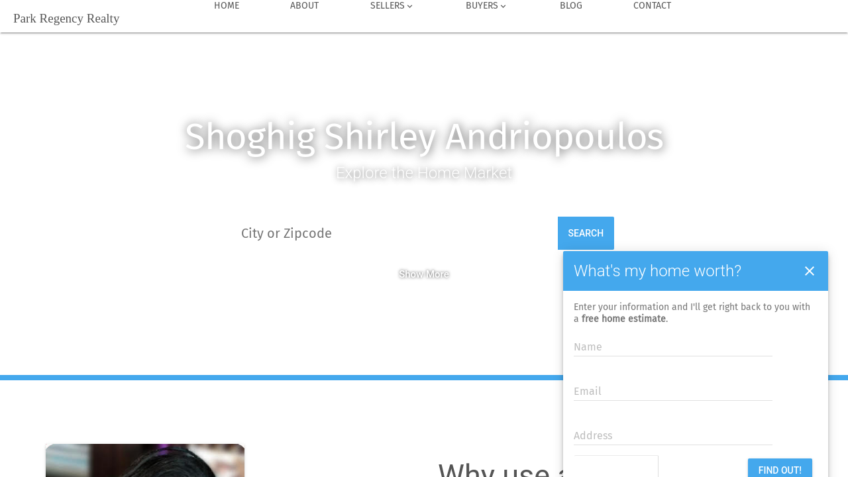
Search (586, 233)
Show (411, 274)
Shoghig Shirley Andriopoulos (424, 137)
